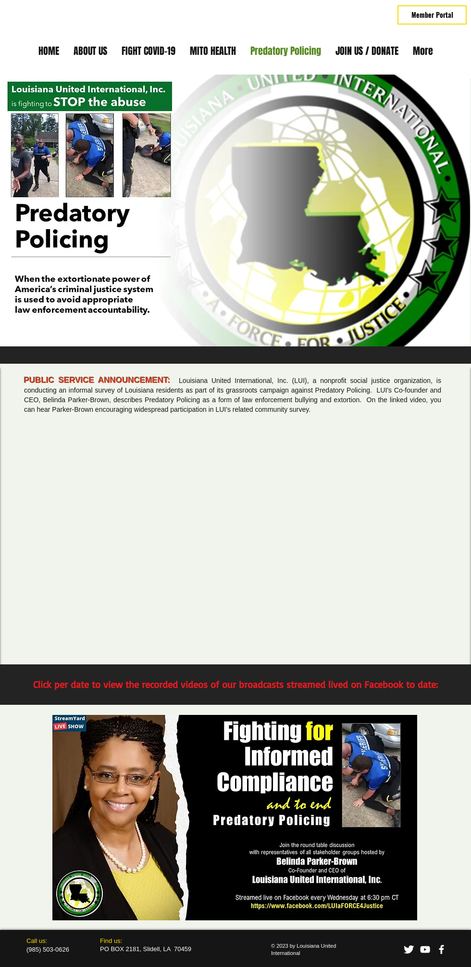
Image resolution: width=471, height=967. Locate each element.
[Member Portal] (432, 15)
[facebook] (441, 949)
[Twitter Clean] (409, 949)
